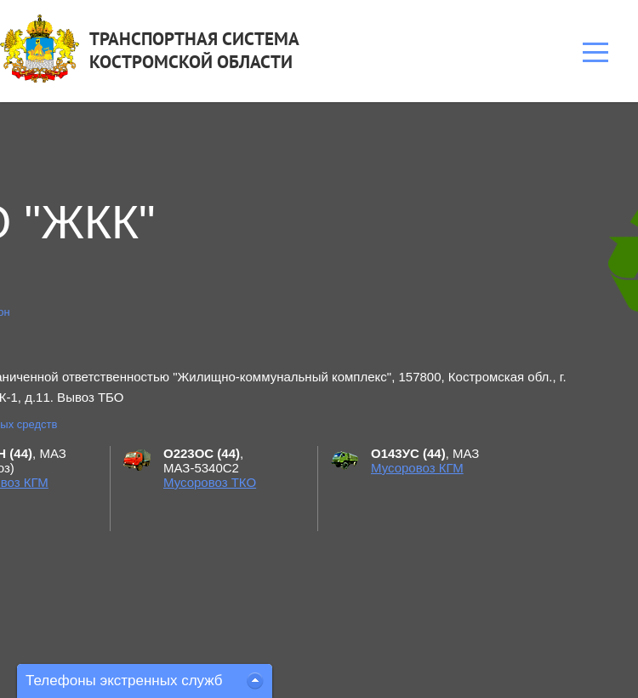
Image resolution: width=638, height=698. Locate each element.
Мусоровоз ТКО (209, 482)
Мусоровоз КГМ (417, 468)
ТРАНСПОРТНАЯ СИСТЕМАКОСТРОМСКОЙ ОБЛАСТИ (194, 50)
